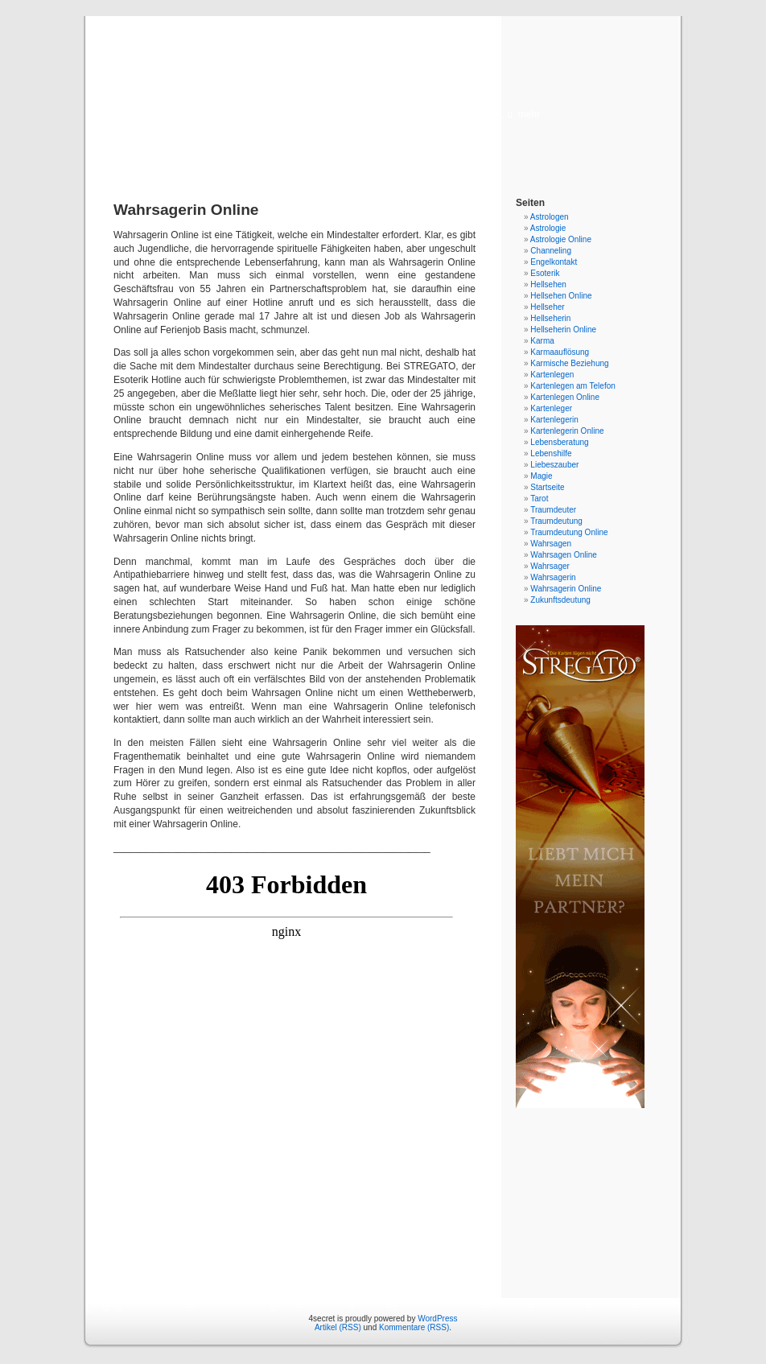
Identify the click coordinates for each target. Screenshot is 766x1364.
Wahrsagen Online (563, 554)
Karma (542, 340)
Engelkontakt (553, 262)
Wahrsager (550, 566)
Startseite (547, 487)
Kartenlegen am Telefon (572, 385)
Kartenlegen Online (564, 397)
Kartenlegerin (554, 419)
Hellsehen (548, 284)
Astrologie (548, 228)
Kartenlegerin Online (566, 431)
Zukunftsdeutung (560, 599)
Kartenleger (551, 408)
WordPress (437, 1318)
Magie (541, 476)
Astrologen (549, 216)
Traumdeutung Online (568, 532)
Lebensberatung (559, 442)
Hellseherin (550, 318)
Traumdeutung (556, 521)
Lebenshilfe (550, 453)
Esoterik (544, 273)
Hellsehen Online (560, 295)
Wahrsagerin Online (565, 588)
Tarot (539, 498)
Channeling (550, 250)
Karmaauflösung (559, 352)
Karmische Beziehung (569, 363)
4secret (383, 90)
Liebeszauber (554, 464)
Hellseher (547, 307)
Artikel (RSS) (338, 1327)
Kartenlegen (552, 374)
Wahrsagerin (552, 577)
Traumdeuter (553, 509)
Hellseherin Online (563, 329)
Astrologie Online (560, 239)
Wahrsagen (550, 543)
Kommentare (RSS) (414, 1327)
